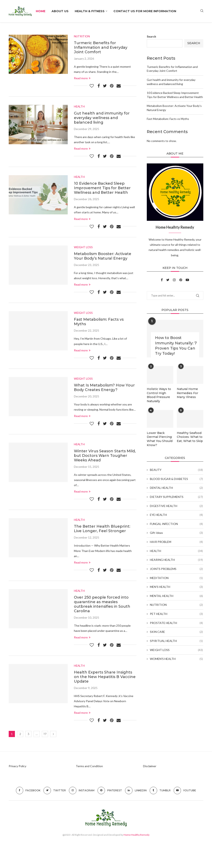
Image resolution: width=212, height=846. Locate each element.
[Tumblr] (160, 791)
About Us (60, 11)
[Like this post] (92, 85)
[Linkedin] (136, 791)
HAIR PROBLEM (176, 541)
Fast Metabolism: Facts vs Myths (168, 119)
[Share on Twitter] (105, 85)
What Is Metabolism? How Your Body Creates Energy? (104, 388)
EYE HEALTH (176, 514)
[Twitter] (168, 280)
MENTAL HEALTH (176, 595)
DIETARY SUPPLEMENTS (176, 496)
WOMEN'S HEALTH (176, 658)
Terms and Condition (89, 767)
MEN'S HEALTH (176, 586)
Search (151, 36)
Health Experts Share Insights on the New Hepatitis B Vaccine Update (105, 678)
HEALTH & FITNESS (90, 11)
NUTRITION (176, 605)
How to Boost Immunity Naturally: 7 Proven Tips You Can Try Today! (176, 346)
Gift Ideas (176, 533)
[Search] (201, 11)
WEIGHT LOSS (176, 649)
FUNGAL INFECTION (176, 523)
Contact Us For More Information (144, 11)
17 (45, 735)
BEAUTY (176, 469)
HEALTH (176, 550)
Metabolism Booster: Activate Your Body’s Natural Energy (102, 256)
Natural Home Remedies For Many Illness (187, 393)
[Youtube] (187, 280)
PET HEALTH (176, 613)
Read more (82, 78)
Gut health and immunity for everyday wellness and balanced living (102, 118)
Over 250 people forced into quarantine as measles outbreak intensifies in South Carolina (102, 605)
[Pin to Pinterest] (111, 85)
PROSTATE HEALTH (176, 622)
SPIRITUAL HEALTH (176, 640)
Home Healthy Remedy (136, 836)
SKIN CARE (176, 632)
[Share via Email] (119, 85)
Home (40, 11)
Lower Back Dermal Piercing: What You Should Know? (159, 439)
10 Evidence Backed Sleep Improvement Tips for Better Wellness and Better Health (102, 188)
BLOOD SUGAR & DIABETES (176, 478)
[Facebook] (162, 280)
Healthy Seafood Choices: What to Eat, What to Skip (190, 437)
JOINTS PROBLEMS (176, 568)
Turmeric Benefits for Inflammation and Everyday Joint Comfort (100, 47)
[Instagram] (174, 280)
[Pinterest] (181, 280)
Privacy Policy (17, 767)
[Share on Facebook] (99, 85)
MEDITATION (176, 577)
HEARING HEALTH (176, 560)
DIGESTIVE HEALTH (176, 505)
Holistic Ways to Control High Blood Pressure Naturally (159, 395)
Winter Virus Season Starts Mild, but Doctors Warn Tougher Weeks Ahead (105, 456)
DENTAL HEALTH (176, 488)
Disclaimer (149, 767)
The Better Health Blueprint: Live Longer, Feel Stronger (102, 529)
